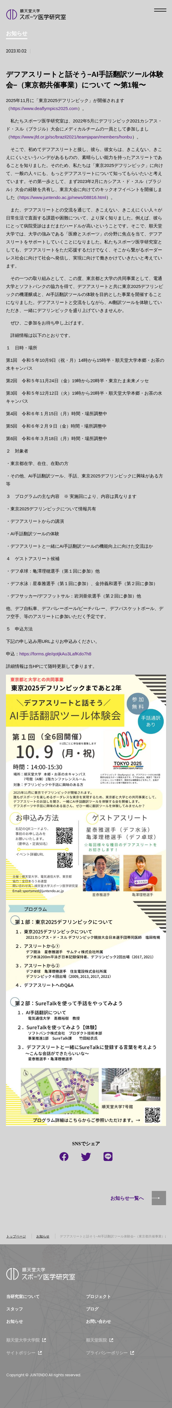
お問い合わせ (98, 1321)
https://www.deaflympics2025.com (44, 108)
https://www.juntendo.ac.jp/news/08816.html (62, 197)
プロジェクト (98, 1296)
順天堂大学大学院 (23, 1340)
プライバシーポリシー (107, 1352)
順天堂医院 (96, 1340)
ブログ (92, 1309)
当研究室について (23, 1296)
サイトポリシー (20, 1352)
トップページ (16, 1236)
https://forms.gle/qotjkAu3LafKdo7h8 (55, 653)
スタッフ (14, 1309)
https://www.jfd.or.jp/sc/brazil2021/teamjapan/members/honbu (71, 136)
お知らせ (42, 1236)
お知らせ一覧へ (127, 1198)
